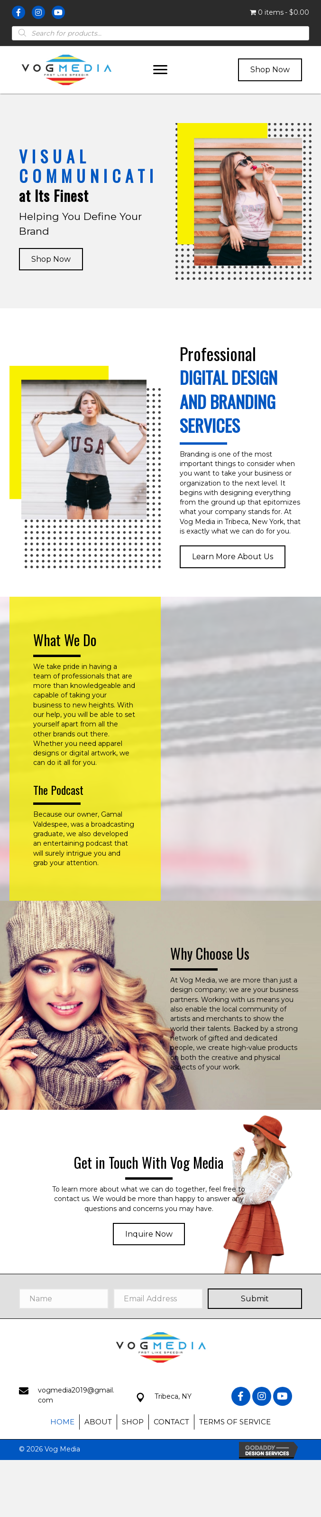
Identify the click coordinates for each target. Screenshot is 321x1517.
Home (62, 1421)
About (98, 1421)
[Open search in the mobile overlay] (160, 32)
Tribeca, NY (173, 1396)
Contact (171, 1421)
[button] (160, 70)
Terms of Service (235, 1421)
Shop (133, 1421)
